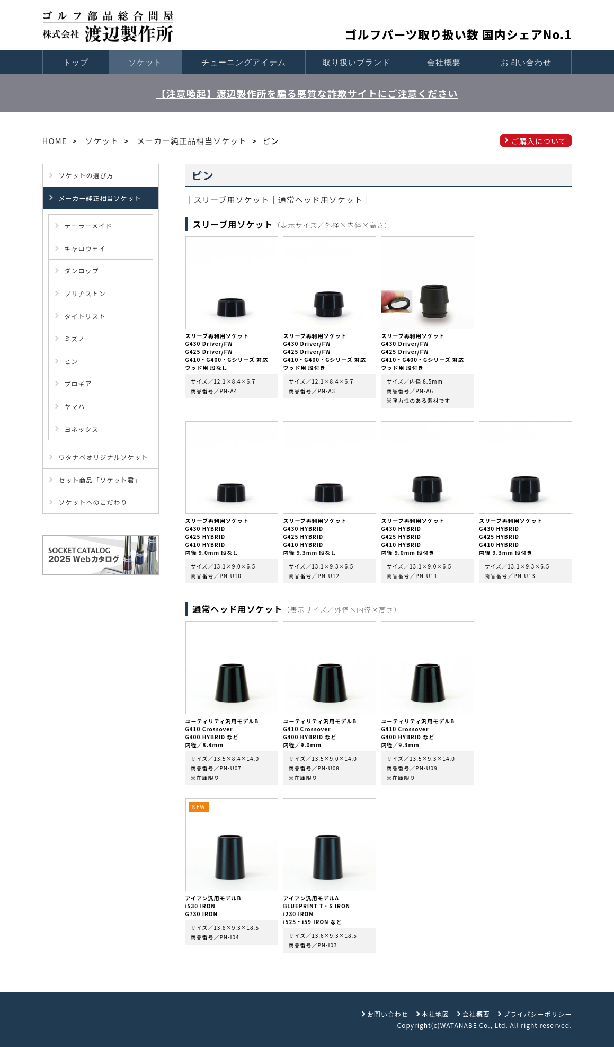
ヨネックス (82, 428)
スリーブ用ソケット (232, 199)
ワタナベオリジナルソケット (103, 457)
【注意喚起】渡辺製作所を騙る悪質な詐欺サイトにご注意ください (307, 93)
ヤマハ (75, 406)
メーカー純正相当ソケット (100, 197)
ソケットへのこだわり (93, 502)
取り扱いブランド (356, 62)
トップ (75, 62)
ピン (71, 361)
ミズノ (75, 338)
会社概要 (444, 62)
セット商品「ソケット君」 (100, 479)
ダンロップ (82, 270)
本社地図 (435, 1013)
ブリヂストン (85, 293)
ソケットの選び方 (86, 175)
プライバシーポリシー (537, 1013)
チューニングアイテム (243, 62)
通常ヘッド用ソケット (320, 199)
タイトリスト (85, 316)
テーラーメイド (89, 225)
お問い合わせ (526, 62)
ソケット (145, 62)
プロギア (78, 383)
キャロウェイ (85, 248)
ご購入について (539, 141)
